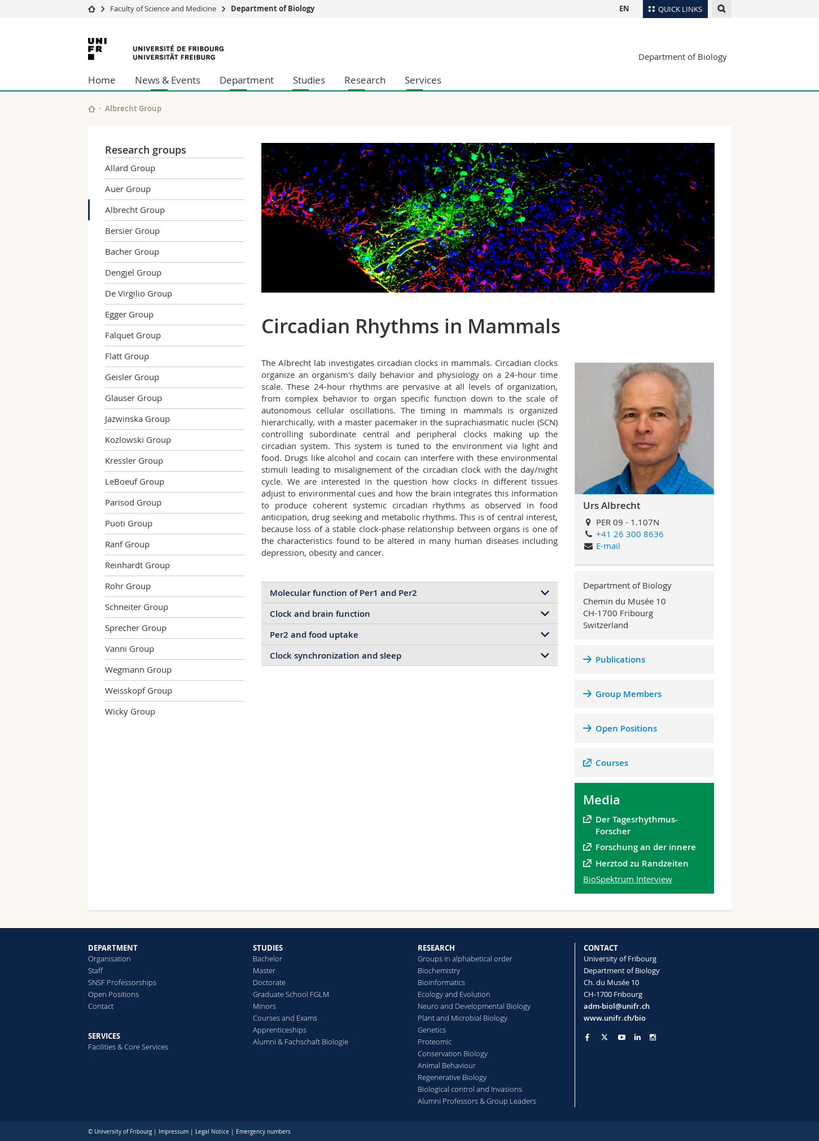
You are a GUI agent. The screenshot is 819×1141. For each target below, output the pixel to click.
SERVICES (104, 1036)
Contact (100, 1006)
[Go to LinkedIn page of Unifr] (637, 1037)
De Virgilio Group (138, 293)
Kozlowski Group (138, 439)
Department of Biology (272, 8)
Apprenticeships (279, 1030)
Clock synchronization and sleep (335, 655)
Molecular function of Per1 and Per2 (343, 593)
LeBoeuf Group (134, 481)
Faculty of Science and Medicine (163, 8)
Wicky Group (130, 711)
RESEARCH (436, 948)
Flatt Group (127, 356)
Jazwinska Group (137, 418)
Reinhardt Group (137, 564)
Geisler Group (132, 376)
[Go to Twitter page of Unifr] (604, 1037)
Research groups (145, 149)
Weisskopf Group (138, 690)
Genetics (432, 1030)
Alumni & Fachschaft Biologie (300, 1042)
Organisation (109, 958)
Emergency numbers (263, 1131)
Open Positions (626, 728)
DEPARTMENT (113, 948)
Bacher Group (132, 251)
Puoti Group (128, 523)
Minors (264, 1006)
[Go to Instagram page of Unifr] (653, 1037)
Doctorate (269, 982)
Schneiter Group (136, 606)
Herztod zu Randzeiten (642, 863)
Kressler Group (134, 460)
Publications (620, 659)
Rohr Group (128, 585)
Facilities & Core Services (128, 1047)
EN (624, 8)
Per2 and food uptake (314, 635)
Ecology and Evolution (454, 994)
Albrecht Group (135, 209)
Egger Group (129, 314)
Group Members (628, 694)
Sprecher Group (136, 627)
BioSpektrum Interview (627, 879)
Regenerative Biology (452, 1077)
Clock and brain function (320, 614)
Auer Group (128, 188)
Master (264, 970)
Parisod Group (133, 502)
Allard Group (130, 167)
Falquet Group (133, 335)
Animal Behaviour (447, 1065)
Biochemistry (439, 970)
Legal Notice (212, 1131)
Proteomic (435, 1042)
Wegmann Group (138, 669)
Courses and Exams (285, 1018)
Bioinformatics (441, 982)
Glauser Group (133, 397)
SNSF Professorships (122, 982)
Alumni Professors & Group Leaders (477, 1101)
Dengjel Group (133, 272)
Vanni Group (129, 648)
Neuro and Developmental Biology (474, 1006)
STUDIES (268, 948)
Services (423, 79)
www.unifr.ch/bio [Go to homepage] (615, 1018)
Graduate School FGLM (291, 994)
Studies (309, 79)
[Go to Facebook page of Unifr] (587, 1037)
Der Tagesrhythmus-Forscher (636, 825)
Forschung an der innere (646, 847)
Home (102, 79)
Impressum (174, 1131)
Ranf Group (127, 544)
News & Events (167, 79)
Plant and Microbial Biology (462, 1018)
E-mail (608, 545)
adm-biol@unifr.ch (617, 1006)
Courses (611, 763)
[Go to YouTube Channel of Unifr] (621, 1037)
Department (247, 79)
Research (365, 79)
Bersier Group (132, 230)
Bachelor (267, 958)
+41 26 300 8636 (630, 533)
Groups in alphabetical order (465, 958)
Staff (95, 970)
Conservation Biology (453, 1053)
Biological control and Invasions (470, 1089)
